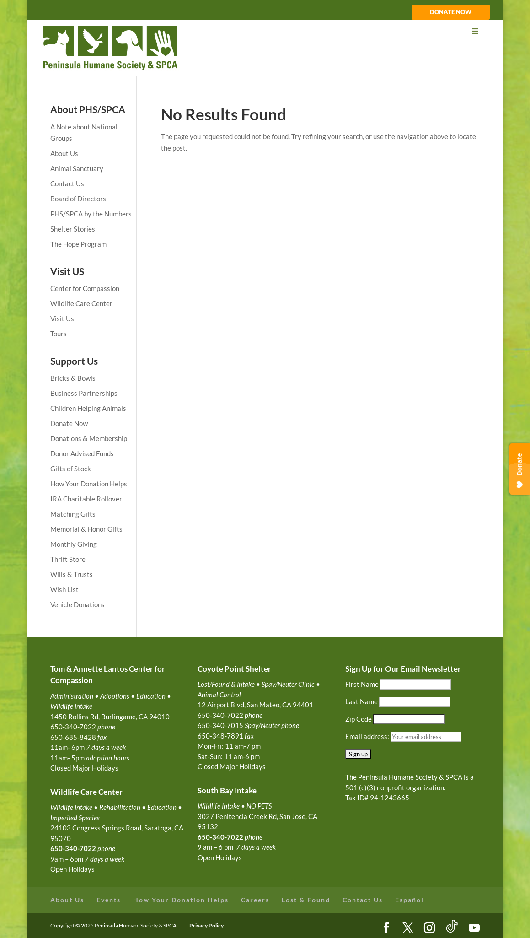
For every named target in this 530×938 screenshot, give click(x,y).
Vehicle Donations (77, 604)
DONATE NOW (450, 12)
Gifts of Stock (70, 468)
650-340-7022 (220, 837)
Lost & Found (306, 900)
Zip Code (358, 719)
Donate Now (69, 423)
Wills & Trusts (71, 574)
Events (108, 900)
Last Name (361, 701)
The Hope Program (78, 244)
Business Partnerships (84, 393)
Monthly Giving (73, 544)
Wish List (64, 589)
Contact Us (67, 183)
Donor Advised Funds (82, 453)
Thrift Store (68, 559)
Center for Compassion (84, 288)
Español (409, 900)
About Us (64, 153)
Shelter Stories (72, 229)
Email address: (368, 736)
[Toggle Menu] (264, 31)
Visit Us (62, 318)
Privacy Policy (206, 925)
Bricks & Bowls (73, 378)
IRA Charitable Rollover (86, 499)
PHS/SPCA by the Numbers (91, 214)
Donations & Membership (88, 438)
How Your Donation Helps (88, 484)
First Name (362, 684)
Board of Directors (78, 198)
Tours (58, 333)
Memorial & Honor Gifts (86, 529)
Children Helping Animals (88, 408)
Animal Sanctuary (76, 168)
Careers (255, 900)
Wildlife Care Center (81, 303)
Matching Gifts (73, 514)
